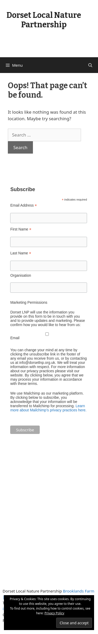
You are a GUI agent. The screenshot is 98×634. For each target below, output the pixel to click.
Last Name (20, 253)
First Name (20, 229)
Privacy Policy (54, 613)
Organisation (20, 275)
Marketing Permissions (28, 302)
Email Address (23, 205)
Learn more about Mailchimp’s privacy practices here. (48, 408)
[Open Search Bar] (90, 65)
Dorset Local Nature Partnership (44, 20)
